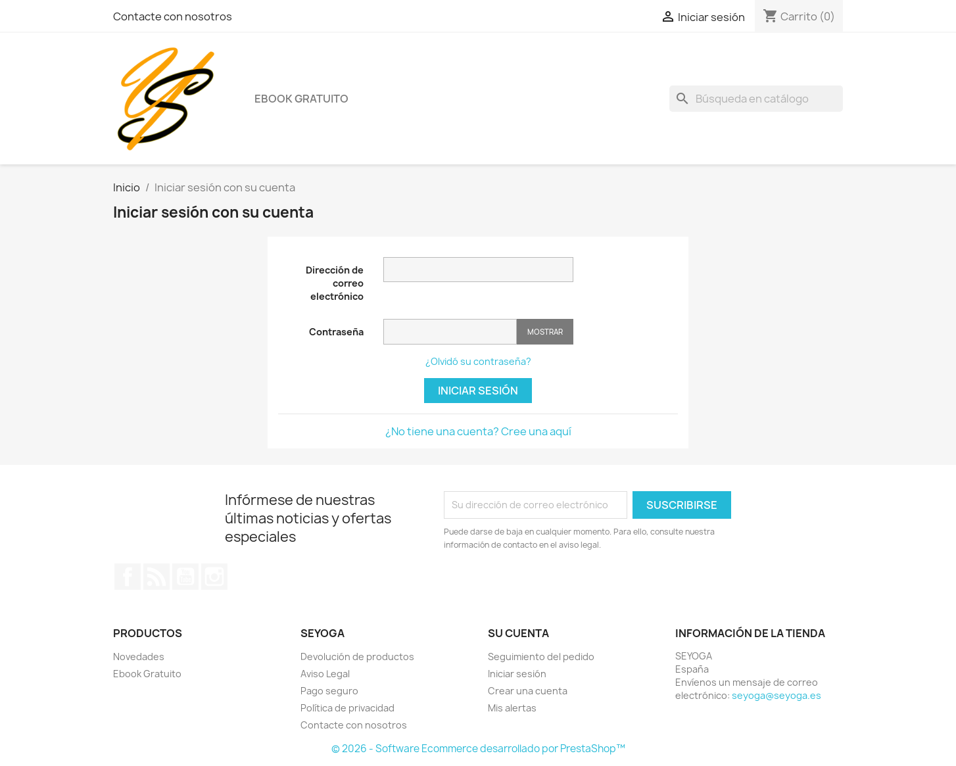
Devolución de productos (357, 656)
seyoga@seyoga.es (776, 695)
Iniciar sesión (478, 390)
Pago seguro (329, 690)
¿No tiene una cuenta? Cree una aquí (478, 431)
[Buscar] (756, 98)
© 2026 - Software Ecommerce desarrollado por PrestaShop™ (478, 748)
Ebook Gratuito (301, 98)
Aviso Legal (325, 673)
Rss (156, 576)
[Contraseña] (450, 332)
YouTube (185, 576)
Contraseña (336, 331)
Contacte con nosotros (172, 16)
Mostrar (545, 332)
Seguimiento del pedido (541, 656)
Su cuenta (518, 633)
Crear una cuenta (527, 690)
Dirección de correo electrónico (335, 283)
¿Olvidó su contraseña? (478, 361)
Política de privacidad (347, 708)
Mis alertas (512, 708)
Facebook (127, 576)
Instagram (214, 576)
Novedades (138, 656)
